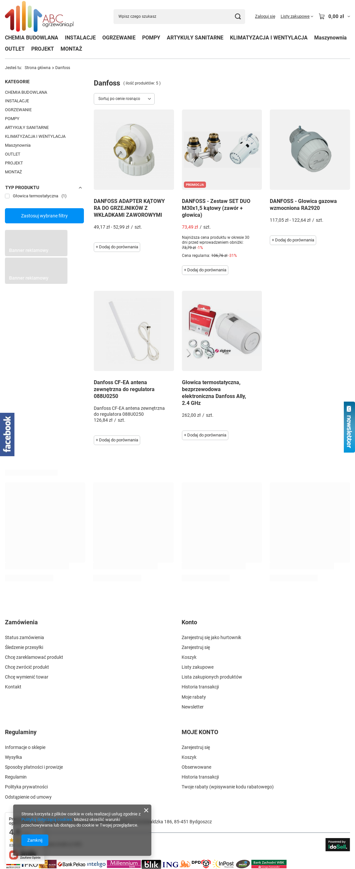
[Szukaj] (237, 16)
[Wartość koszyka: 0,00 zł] (334, 16)
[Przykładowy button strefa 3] (36, 282)
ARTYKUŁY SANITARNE (195, 38)
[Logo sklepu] (39, 16)
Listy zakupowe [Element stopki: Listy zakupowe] (198, 667)
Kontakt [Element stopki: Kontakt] (13, 686)
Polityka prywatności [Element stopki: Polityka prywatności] (26, 786)
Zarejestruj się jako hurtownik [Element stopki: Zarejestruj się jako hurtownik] (211, 637)
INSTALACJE (80, 38)
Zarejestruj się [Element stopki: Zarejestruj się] (196, 647)
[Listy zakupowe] (297, 16)
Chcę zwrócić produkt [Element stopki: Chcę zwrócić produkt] (27, 667)
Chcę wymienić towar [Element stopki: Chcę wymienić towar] (26, 677)
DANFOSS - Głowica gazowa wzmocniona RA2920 (303, 204)
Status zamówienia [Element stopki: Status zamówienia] (24, 637)
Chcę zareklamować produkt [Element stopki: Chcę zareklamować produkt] (34, 657)
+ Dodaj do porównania (117, 246)
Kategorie (17, 81)
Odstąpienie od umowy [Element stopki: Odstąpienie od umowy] (28, 797)
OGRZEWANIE (119, 38)
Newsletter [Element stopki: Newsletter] (193, 706)
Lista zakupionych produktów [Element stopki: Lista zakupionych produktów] (212, 677)
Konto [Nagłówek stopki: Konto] (189, 622)
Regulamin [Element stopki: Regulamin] (16, 777)
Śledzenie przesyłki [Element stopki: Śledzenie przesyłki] (24, 647)
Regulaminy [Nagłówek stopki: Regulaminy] (21, 732)
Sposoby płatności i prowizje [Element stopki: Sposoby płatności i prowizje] (34, 767)
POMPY (151, 38)
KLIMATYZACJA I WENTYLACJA (269, 38)
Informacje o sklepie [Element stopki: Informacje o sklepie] (25, 747)
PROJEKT (42, 49)
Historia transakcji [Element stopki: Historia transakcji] (200, 686)
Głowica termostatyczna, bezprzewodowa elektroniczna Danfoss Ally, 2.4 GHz (214, 392)
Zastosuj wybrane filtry (44, 215)
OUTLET (15, 49)
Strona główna (38, 67)
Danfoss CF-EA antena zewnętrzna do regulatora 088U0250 (124, 389)
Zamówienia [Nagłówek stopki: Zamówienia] (21, 622)
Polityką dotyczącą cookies (46, 819)
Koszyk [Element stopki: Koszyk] (189, 657)
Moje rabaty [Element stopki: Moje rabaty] (194, 697)
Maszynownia (330, 38)
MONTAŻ (71, 49)
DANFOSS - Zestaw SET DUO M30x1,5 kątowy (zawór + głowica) (216, 208)
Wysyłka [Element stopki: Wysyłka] (13, 757)
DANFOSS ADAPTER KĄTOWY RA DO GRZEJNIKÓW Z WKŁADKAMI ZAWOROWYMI (129, 208)
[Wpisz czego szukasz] (179, 16)
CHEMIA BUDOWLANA (31, 38)
